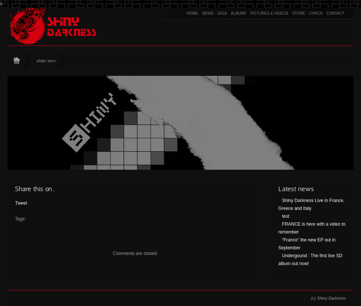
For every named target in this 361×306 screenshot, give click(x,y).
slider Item (46, 61)
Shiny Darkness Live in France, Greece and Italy (311, 204)
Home (192, 13)
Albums (238, 13)
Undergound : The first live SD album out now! (310, 259)
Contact (335, 13)
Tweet (21, 203)
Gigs (222, 13)
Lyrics (315, 13)
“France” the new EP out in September (307, 243)
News (207, 13)
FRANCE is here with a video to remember (312, 228)
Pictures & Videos (269, 13)
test (285, 216)
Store (298, 13)
